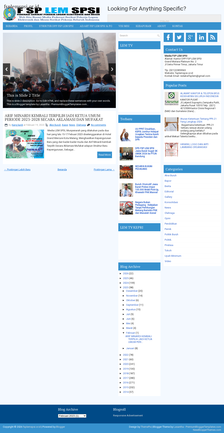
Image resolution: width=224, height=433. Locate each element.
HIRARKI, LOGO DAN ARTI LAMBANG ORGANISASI (194, 146)
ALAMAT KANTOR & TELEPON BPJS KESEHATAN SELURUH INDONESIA (199, 95)
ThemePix (146, 426)
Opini (167, 218)
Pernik (168, 229)
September (132, 304)
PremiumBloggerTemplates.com (203, 426)
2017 (125, 378)
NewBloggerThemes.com (207, 429)
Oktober (130, 300)
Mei (128, 323)
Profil (28, 26)
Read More (105, 154)
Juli (128, 314)
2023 (125, 287)
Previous (6, 69)
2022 (125, 354)
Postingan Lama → (104, 169)
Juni (128, 318)
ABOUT (161, 26)
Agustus (131, 309)
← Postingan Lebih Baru (17, 169)
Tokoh (168, 250)
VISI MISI (124, 26)
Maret (129, 328)
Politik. (168, 239)
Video (168, 261)
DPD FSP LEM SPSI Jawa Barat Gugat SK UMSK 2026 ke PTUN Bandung (146, 152)
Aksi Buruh (55, 125)
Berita (168, 186)
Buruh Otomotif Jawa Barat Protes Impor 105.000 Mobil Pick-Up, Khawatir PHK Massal (147, 188)
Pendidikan (171, 223)
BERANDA (12, 26)
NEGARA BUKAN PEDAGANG (143, 167)
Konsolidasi (171, 202)
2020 (125, 364)
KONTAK (177, 26)
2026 (125, 273)
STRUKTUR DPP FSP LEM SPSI (56, 26)
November (132, 295)
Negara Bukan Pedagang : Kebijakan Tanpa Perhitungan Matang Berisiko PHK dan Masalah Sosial (146, 207)
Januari (130, 348)
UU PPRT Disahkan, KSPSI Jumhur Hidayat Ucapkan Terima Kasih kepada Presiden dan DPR (147, 134)
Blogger (60, 426)
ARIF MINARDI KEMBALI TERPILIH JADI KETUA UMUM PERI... (138, 339)
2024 (125, 282)
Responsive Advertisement (128, 415)
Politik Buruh (171, 234)
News (72, 125)
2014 (125, 392)
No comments (98, 125)
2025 (125, 278)
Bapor (65, 125)
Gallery (168, 196)
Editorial (169, 191)
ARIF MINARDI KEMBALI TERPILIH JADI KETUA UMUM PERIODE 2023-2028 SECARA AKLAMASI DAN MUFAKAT (54, 117)
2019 (125, 368)
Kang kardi (17, 125)
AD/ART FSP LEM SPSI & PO (96, 26)
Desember (132, 290)
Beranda (62, 169)
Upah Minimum (173, 255)
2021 (125, 359)
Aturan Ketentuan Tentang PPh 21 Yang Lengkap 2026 (198, 120)
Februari (130, 332)
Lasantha (179, 426)
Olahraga (81, 125)
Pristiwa (169, 245)
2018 (125, 373)
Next (112, 69)
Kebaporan (143, 26)
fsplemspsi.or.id (21, 6)
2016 (125, 382)
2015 (125, 387)
